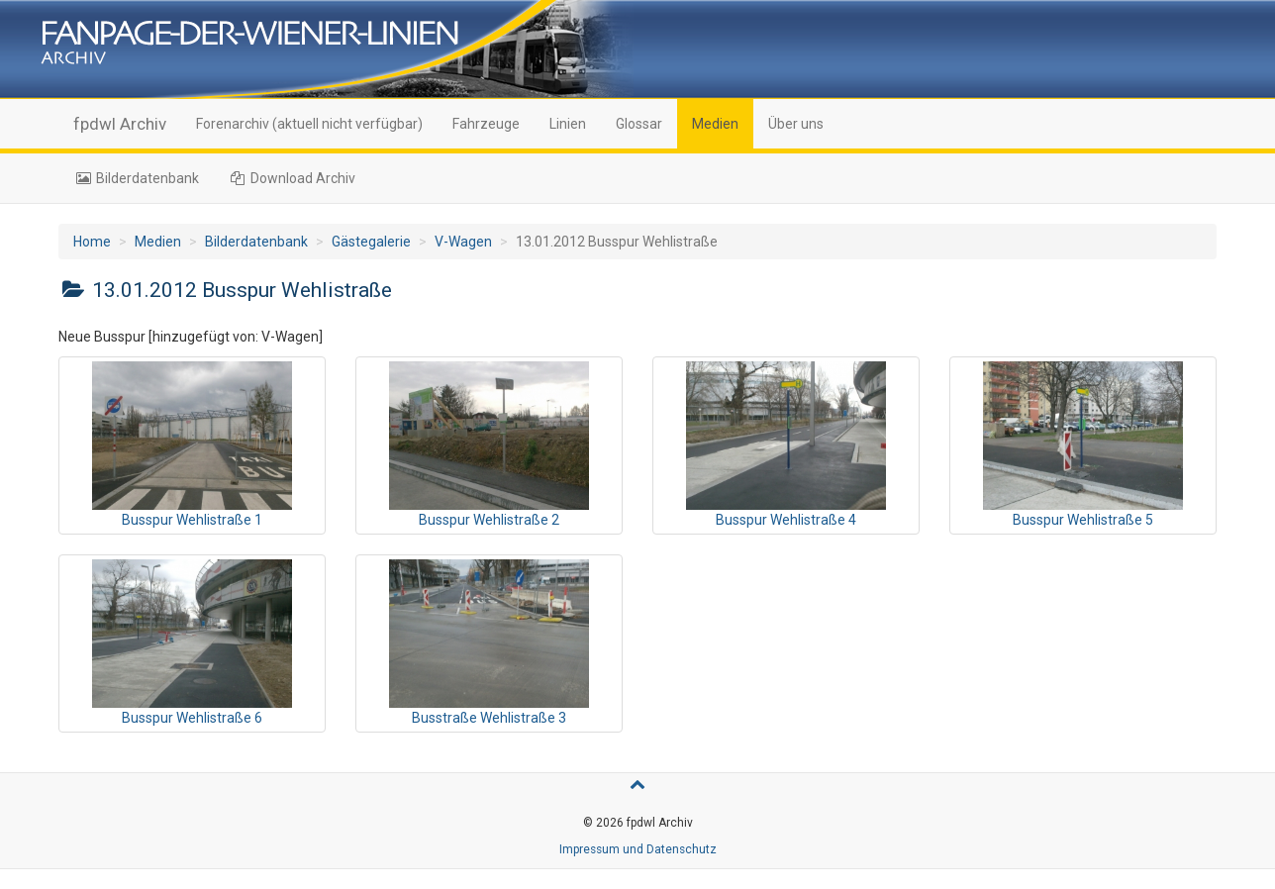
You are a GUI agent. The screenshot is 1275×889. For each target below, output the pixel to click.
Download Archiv (292, 178)
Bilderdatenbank (136, 178)
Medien (715, 124)
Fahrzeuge (486, 124)
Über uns (796, 124)
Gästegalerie (371, 241)
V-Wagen (463, 241)
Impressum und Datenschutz (638, 849)
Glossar (639, 124)
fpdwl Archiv (119, 124)
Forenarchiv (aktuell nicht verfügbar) (309, 124)
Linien (567, 124)
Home (92, 241)
